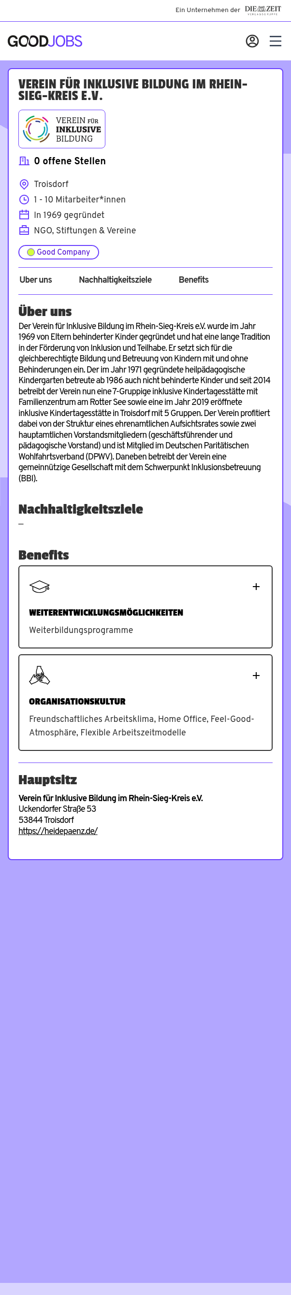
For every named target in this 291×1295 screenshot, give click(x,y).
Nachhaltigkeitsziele (115, 280)
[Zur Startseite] (45, 41)
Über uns (35, 280)
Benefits (193, 280)
